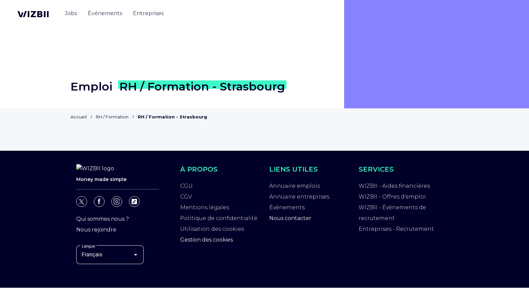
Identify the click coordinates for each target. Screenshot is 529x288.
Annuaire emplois (294, 186)
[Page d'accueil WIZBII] (33, 14)
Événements (287, 207)
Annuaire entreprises (299, 196)
